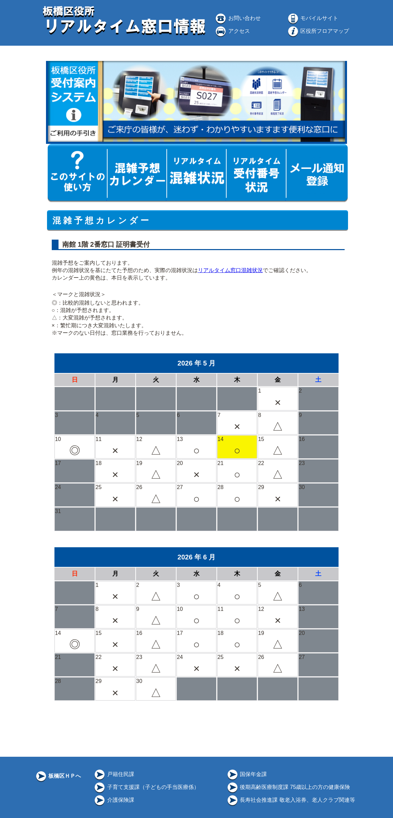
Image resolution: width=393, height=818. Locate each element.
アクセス (232, 31)
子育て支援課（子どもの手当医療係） (146, 787)
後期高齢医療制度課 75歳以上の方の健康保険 (288, 787)
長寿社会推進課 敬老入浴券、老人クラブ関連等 (290, 800)
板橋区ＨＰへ (58, 776)
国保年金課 (246, 774)
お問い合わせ (237, 18)
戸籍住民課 (113, 774)
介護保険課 (113, 800)
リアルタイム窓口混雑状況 (230, 270)
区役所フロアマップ (318, 31)
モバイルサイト (312, 18)
